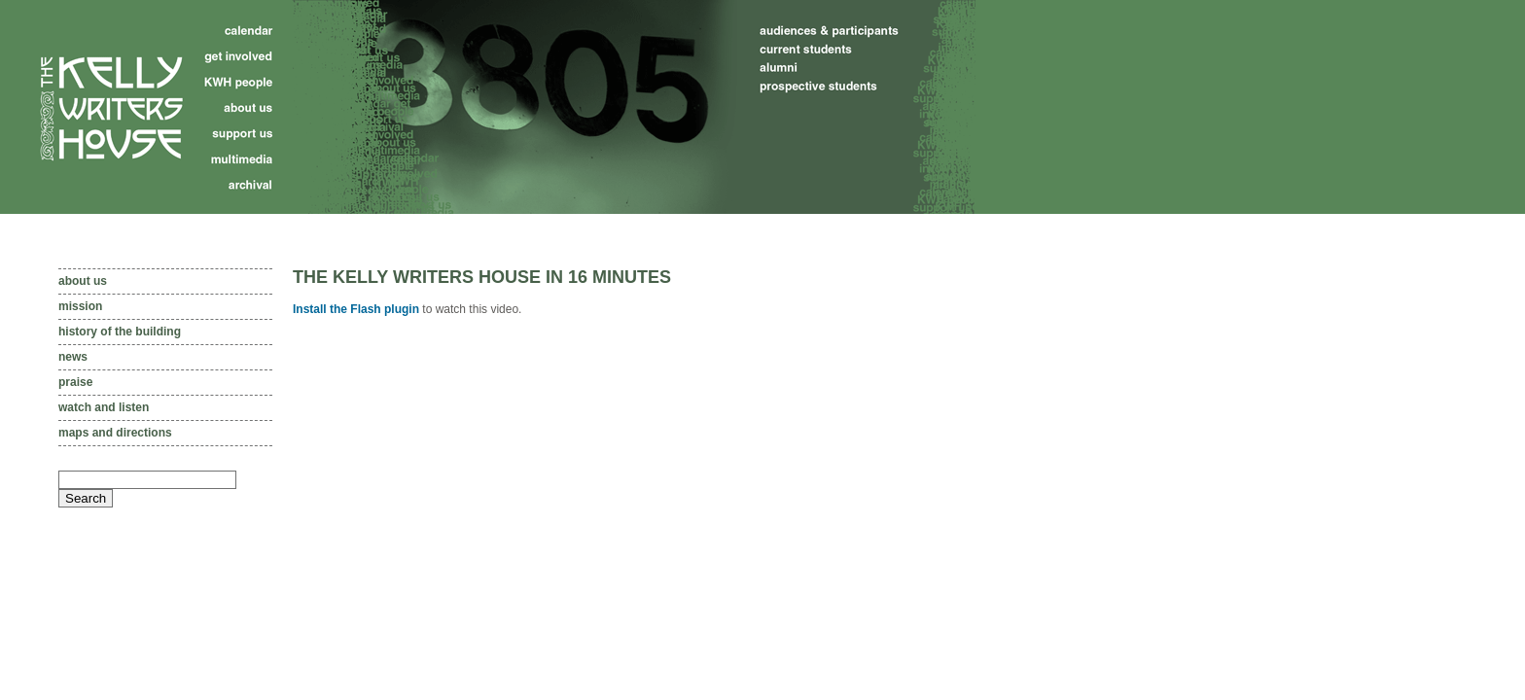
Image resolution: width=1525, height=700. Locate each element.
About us (82, 281)
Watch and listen (103, 407)
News (73, 357)
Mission (80, 306)
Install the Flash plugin (356, 309)
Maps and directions (115, 432)
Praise (75, 382)
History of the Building (119, 331)
